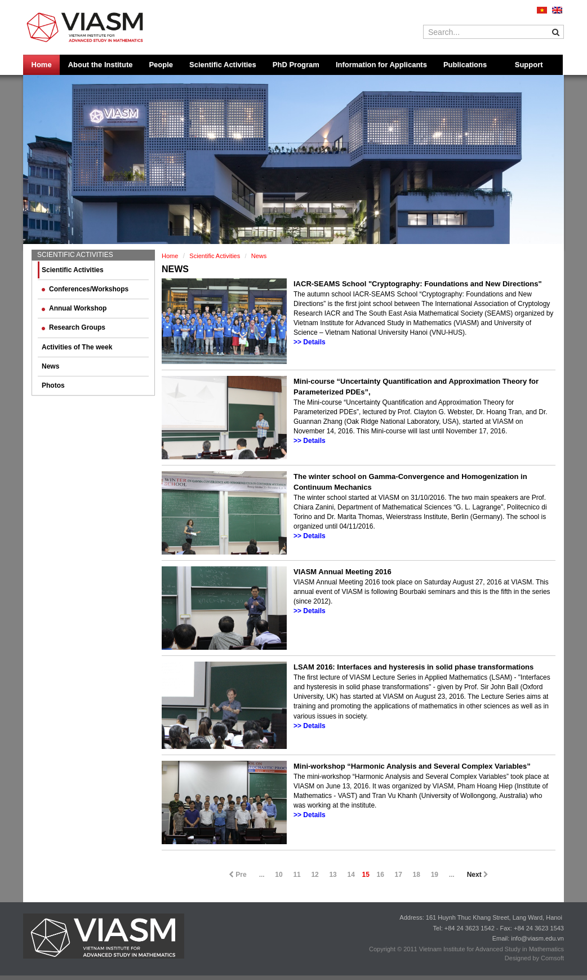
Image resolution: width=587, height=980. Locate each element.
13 (332, 875)
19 (434, 875)
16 (380, 875)
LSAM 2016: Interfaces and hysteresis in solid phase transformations (413, 667)
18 (416, 875)
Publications (465, 64)
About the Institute (100, 64)
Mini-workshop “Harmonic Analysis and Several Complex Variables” (412, 766)
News (50, 366)
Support (529, 64)
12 (314, 875)
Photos (53, 385)
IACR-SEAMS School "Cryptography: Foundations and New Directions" (418, 284)
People (161, 64)
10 (278, 875)
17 (398, 875)
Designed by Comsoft (534, 958)
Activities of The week (77, 347)
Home (42, 64)
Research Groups (73, 327)
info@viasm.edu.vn (537, 938)
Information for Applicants (381, 64)
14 (350, 875)
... (262, 875)
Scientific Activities (222, 64)
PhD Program (296, 64)
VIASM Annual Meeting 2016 (343, 571)
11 (296, 875)
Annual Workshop (74, 308)
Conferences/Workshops (85, 289)
